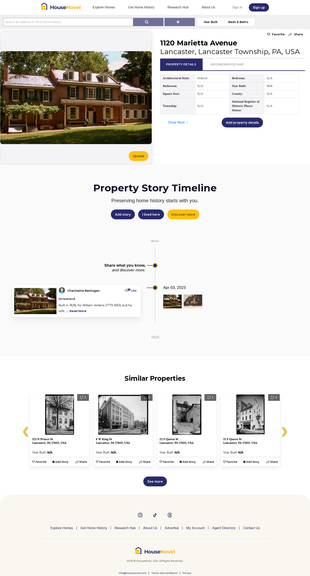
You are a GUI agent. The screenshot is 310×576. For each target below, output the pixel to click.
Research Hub (178, 7)
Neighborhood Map (227, 64)
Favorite (278, 34)
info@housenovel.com (132, 573)
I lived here (151, 214)
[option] (59, 430)
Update (138, 156)
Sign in (237, 7)
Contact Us (251, 528)
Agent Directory (224, 528)
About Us (208, 7)
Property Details (181, 64)
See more (155, 481)
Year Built (210, 22)
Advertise (172, 528)
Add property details (242, 122)
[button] (295, 34)
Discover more (183, 214)
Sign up (259, 7)
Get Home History (141, 7)
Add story (123, 214)
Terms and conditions (164, 573)
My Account (195, 528)
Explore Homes (104, 7)
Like (133, 290)
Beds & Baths (238, 22)
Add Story (61, 461)
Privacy (187, 573)
